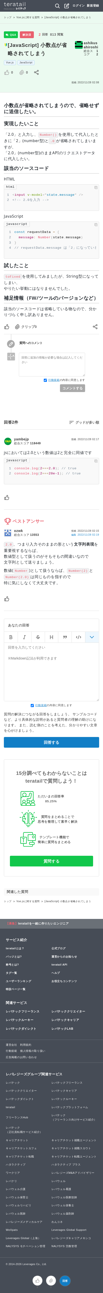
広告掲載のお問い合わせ (21, 1057)
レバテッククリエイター (68, 1011)
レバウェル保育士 (17, 1197)
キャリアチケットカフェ (21, 1148)
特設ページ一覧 (16, 989)
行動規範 (54, 379)
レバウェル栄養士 (63, 1205)
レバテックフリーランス (23, 1011)
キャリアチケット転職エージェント (74, 1156)
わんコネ (57, 1221)
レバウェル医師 (16, 1213)
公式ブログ (59, 948)
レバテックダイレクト (21, 1028)
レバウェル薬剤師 (63, 1213)
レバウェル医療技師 (64, 1197)
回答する (51, 742)
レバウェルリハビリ (18, 1205)
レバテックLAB (62, 1028)
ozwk (18, 530)
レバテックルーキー (19, 1020)
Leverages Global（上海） (23, 1238)
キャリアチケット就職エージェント (74, 1140)
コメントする (72, 388)
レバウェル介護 (16, 1189)
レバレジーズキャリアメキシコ (71, 1238)
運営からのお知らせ (64, 956)
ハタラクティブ (16, 1164)
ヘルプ (56, 972)
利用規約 (25, 1044)
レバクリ (11, 1181)
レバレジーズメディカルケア (24, 1221)
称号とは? (12, 964)
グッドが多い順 (87, 422)
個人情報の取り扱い (32, 1050)
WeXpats (12, 1229)
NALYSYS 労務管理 (64, 1246)
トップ (8, 17)
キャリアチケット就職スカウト (71, 1148)
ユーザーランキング (18, 981)
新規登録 (93, 5)
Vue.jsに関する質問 (28, 17)
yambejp (21, 439)
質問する (52, 861)
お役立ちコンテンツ (64, 981)
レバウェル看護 (61, 1189)
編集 (85, 534)
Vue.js (10, 62)
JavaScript (26, 62)
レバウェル (59, 1181)
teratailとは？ (15, 948)
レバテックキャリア (65, 1020)
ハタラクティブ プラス (66, 1164)
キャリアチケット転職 (20, 1156)
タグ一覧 (11, 972)
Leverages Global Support (69, 1229)
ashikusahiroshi (91, 45)
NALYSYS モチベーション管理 (25, 1246)
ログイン (79, 5)
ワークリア (13, 1172)
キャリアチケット (17, 1140)
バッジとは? (14, 956)
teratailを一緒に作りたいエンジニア (43, 923)
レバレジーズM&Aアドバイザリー (73, 1172)
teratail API (59, 964)
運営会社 (11, 1044)
